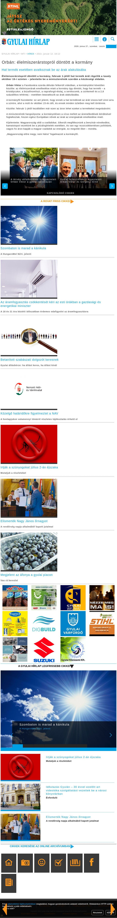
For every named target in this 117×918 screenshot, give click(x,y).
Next (112, 738)
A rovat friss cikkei (55, 201)
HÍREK (30, 54)
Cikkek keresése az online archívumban (39, 847)
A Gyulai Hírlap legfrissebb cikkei (43, 667)
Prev (16, 738)
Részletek (97, 912)
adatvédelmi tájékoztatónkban (22, 904)
